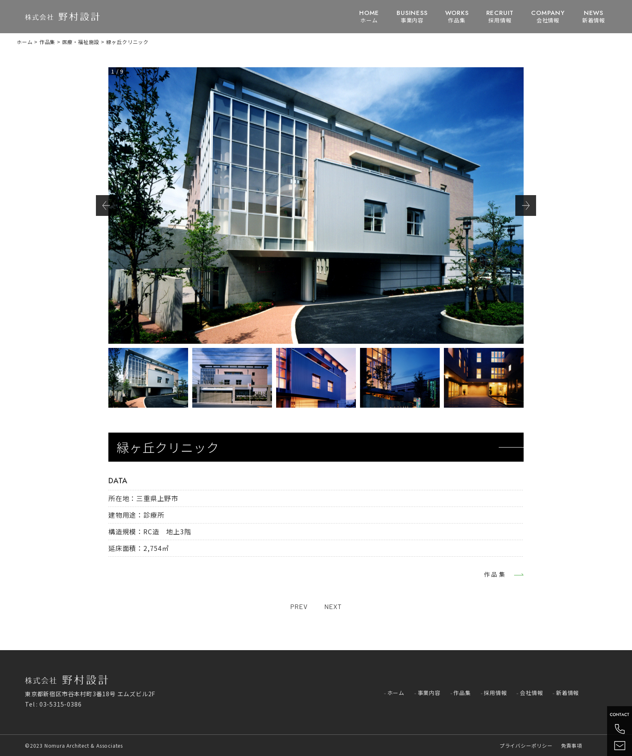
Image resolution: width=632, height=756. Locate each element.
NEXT (333, 606)
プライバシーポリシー (526, 745)
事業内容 (412, 16)
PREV (299, 606)
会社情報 (548, 16)
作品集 (457, 16)
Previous (106, 205)
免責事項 (571, 745)
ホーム (369, 16)
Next (525, 205)
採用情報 (500, 16)
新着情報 (593, 16)
